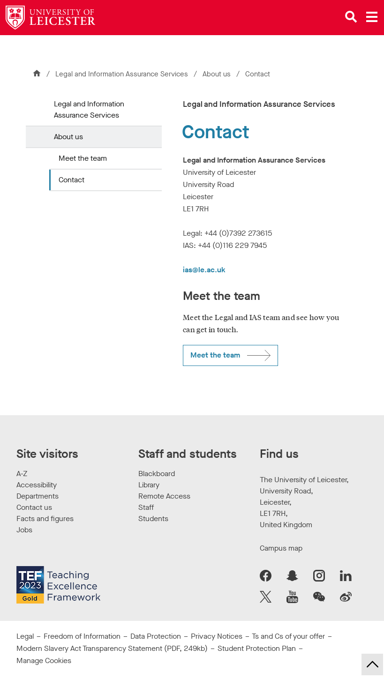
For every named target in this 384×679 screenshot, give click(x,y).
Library (148, 485)
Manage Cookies (43, 660)
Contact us (34, 507)
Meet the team (83, 158)
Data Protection (155, 636)
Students (153, 518)
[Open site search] (351, 17)
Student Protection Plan (257, 648)
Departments (37, 496)
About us (218, 74)
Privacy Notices (216, 636)
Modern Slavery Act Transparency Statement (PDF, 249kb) (112, 648)
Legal (25, 636)
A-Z (21, 473)
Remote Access (164, 496)
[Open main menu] (372, 17)
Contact (71, 180)
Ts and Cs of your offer (288, 636)
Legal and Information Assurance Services (121, 74)
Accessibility (36, 485)
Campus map (281, 548)
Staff (146, 507)
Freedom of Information (82, 636)
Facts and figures (45, 518)
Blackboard (156, 473)
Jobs (24, 530)
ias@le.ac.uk (204, 270)
